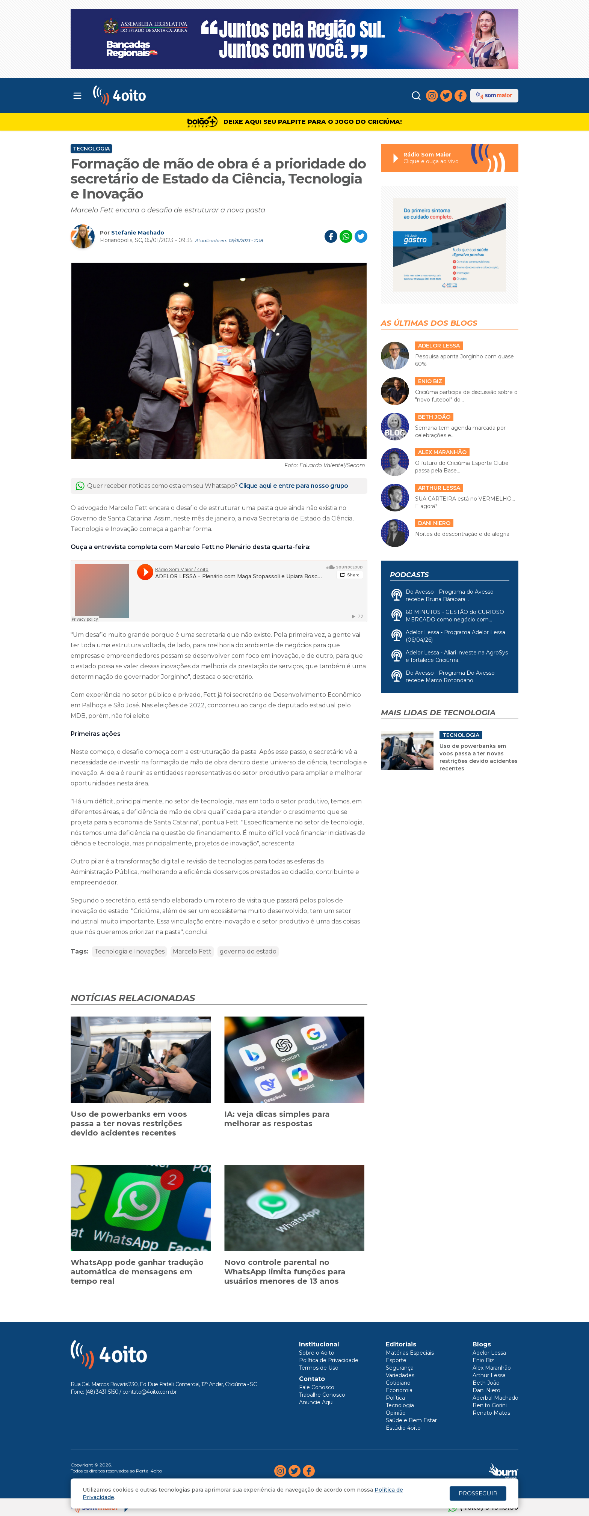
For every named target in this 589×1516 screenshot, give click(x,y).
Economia (399, 1390)
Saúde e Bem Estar (411, 1420)
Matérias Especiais (410, 1352)
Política (395, 1397)
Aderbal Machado (495, 1397)
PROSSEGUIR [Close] (478, 1493)
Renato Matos (491, 1412)
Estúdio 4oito (403, 1427)
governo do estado (248, 951)
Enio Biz (483, 1360)
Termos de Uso (318, 1367)
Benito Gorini (490, 1405)
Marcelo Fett (192, 951)
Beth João (486, 1382)
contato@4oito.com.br (149, 1391)
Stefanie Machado (137, 232)
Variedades (400, 1375)
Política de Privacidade (328, 1360)
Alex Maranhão (492, 1367)
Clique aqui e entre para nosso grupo (293, 485)
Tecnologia (91, 148)
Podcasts (409, 575)
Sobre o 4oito (316, 1352)
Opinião (396, 1412)
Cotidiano (398, 1382)
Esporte (396, 1360)
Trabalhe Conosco (322, 1394)
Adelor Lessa (489, 1352)
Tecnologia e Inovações (129, 951)
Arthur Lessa (489, 1375)
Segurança (400, 1367)
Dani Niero (486, 1390)
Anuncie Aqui (316, 1402)
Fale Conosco (316, 1387)
